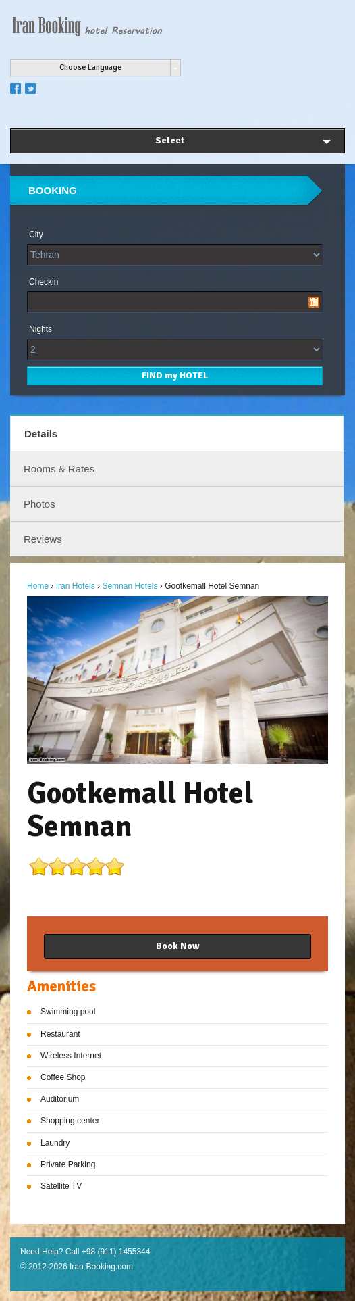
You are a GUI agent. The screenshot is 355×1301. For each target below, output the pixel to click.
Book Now (178, 946)
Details (40, 433)
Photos (39, 504)
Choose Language (90, 67)
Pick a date (313, 302)
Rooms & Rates (59, 468)
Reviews (43, 539)
